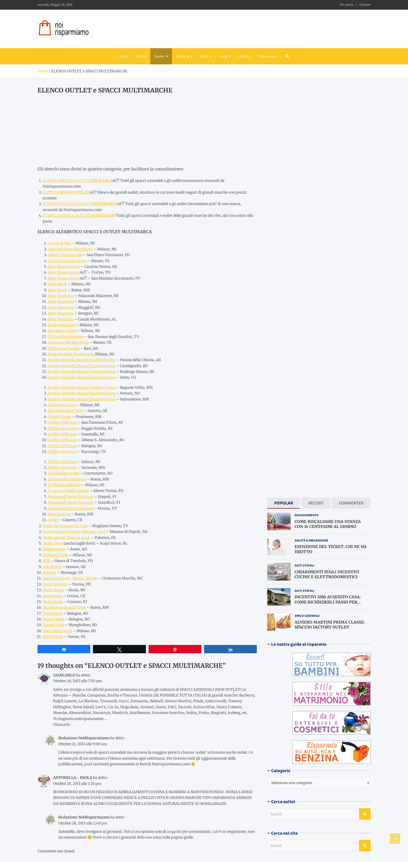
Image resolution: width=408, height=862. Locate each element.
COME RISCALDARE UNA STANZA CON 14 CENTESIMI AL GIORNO (328, 524)
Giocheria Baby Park (65, 410)
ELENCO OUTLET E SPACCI (80, 203)
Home (124, 56)
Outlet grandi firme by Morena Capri (74, 531)
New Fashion (59, 514)
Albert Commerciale (65, 255)
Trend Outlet (53, 619)
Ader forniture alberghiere (70, 249)
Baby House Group (64, 266)
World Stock (53, 636)
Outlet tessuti (54, 549)
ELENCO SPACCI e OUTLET (77, 180)
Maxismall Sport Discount (70, 496)
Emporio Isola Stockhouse (70, 354)
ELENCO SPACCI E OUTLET (79, 215)
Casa (223, 56)
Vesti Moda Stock (57, 631)
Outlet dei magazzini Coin (65, 526)
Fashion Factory (62, 405)
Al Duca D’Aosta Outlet (67, 260)
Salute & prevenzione (311, 540)
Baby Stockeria (61, 295)
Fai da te (182, 56)
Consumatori (267, 56)
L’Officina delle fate (64, 485)
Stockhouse (53, 596)
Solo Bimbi (52, 566)
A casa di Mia (59, 243)
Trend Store (53, 613)
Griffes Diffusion (62, 422)
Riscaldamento (306, 515)
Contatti (365, 4)
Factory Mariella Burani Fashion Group (82, 360)
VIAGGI (244, 56)
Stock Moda (53, 601)
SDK (46, 560)
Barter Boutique (61, 325)
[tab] (283, 503)
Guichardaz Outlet (63, 473)
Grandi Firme (59, 416)
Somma (49, 572)
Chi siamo (346, 4)
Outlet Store (53, 543)
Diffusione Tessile (63, 348)
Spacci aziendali (307, 616)
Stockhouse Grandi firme (64, 607)
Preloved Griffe (55, 555)
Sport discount (55, 584)
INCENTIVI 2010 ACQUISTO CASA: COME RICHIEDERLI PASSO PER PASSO (328, 601)
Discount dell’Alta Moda (68, 342)
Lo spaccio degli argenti (68, 490)
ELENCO (66, 192)
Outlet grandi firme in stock (66, 537)
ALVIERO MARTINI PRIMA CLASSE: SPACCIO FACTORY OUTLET (330, 624)
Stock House (53, 590)
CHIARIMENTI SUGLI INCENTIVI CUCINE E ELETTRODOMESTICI (327, 574)
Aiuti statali (304, 565)
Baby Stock (57, 284)
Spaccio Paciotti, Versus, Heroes (70, 578)
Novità (141, 56)
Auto (204, 56)
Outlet (159, 56)
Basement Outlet (62, 330)
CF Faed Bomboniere (65, 336)
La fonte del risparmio (67, 479)
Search (365, 814)
